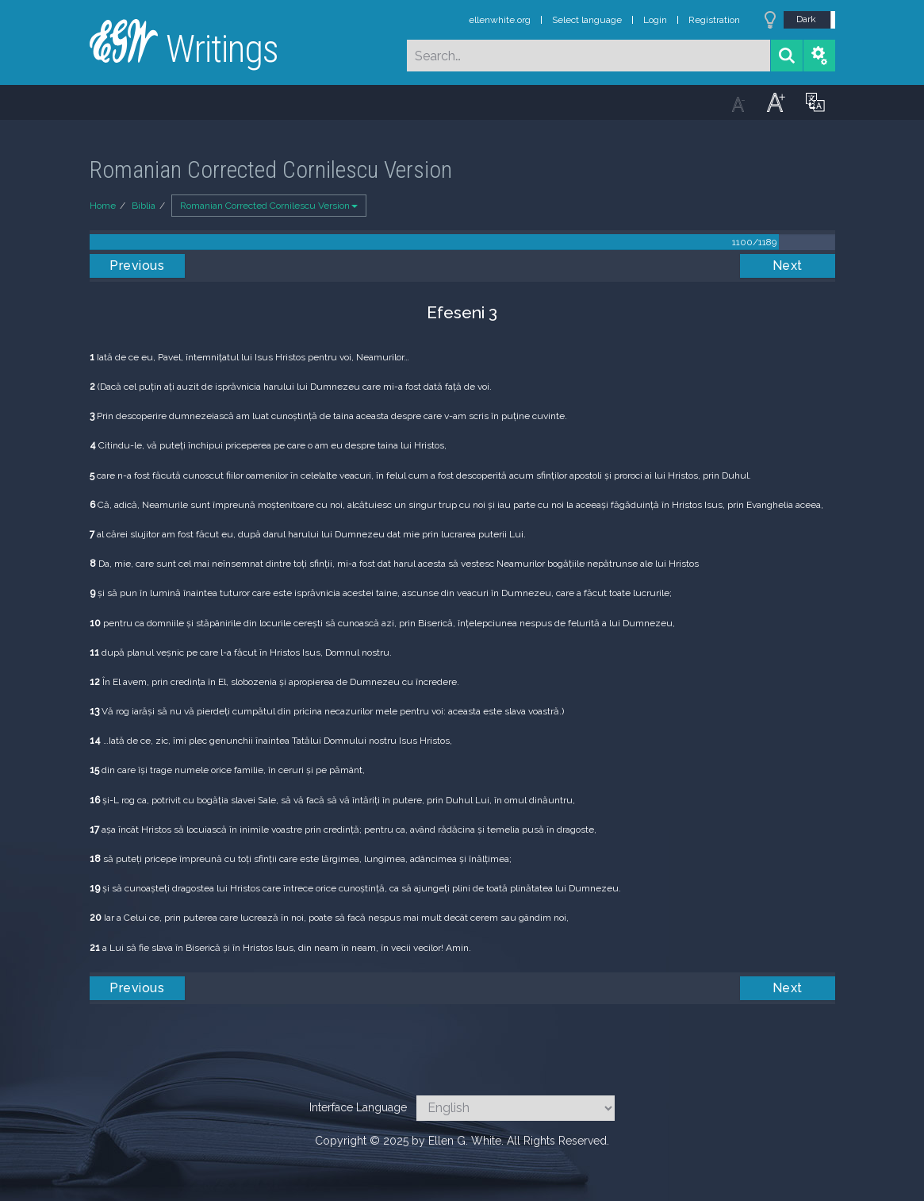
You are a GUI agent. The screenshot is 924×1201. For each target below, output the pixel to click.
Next (788, 265)
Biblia (143, 205)
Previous (136, 265)
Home (103, 205)
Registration (714, 19)
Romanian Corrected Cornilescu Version (269, 205)
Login (655, 19)
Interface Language (358, 1107)
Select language (587, 19)
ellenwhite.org (500, 19)
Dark (806, 19)
